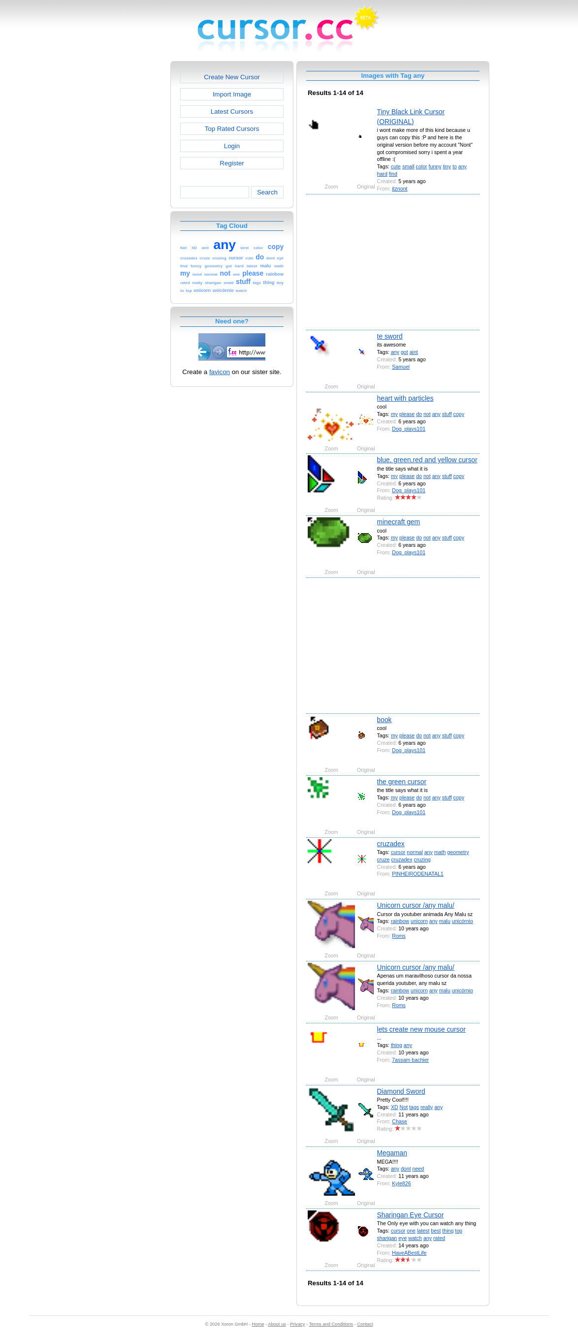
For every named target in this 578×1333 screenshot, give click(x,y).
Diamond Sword (401, 1091)
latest (423, 1231)
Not (404, 1107)
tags (414, 1107)
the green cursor (401, 782)
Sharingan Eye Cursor (410, 1215)
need (418, 1169)
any (462, 166)
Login (232, 146)
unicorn (419, 921)
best (436, 1231)
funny (435, 166)
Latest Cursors (232, 111)
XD (394, 1107)
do (419, 414)
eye (402, 1238)
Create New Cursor (232, 77)
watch (415, 1238)
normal (414, 852)
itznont (399, 188)
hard (382, 174)
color (421, 166)
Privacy (297, 1324)
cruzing (422, 859)
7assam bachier (410, 1060)
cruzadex (391, 844)
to (454, 166)
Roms (399, 936)
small (408, 166)
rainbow (400, 921)
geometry (458, 852)
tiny (447, 166)
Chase (399, 1121)
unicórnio (462, 921)
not (427, 414)
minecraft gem (398, 522)
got (404, 352)
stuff (447, 414)
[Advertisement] (128, 208)
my (394, 414)
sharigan (387, 1238)
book (384, 720)
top (458, 1231)
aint (414, 352)
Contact (365, 1324)
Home (258, 1324)
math (440, 852)
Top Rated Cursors (232, 128)
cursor (398, 852)
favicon (219, 372)
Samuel (401, 367)
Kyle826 (401, 1183)
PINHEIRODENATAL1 (418, 874)
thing (396, 1045)
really (426, 1107)
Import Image (232, 94)
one (411, 1231)
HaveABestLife (409, 1253)
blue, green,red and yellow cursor (427, 460)
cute (396, 166)
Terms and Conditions (331, 1324)
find (393, 174)
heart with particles (405, 398)
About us (277, 1324)
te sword (390, 336)
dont (406, 1169)
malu (444, 921)
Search (267, 192)
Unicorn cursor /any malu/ (415, 905)
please (407, 414)
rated (439, 1238)
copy (458, 414)
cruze (383, 859)
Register (232, 163)
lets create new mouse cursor (421, 1029)
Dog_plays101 (408, 429)
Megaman (392, 1153)
